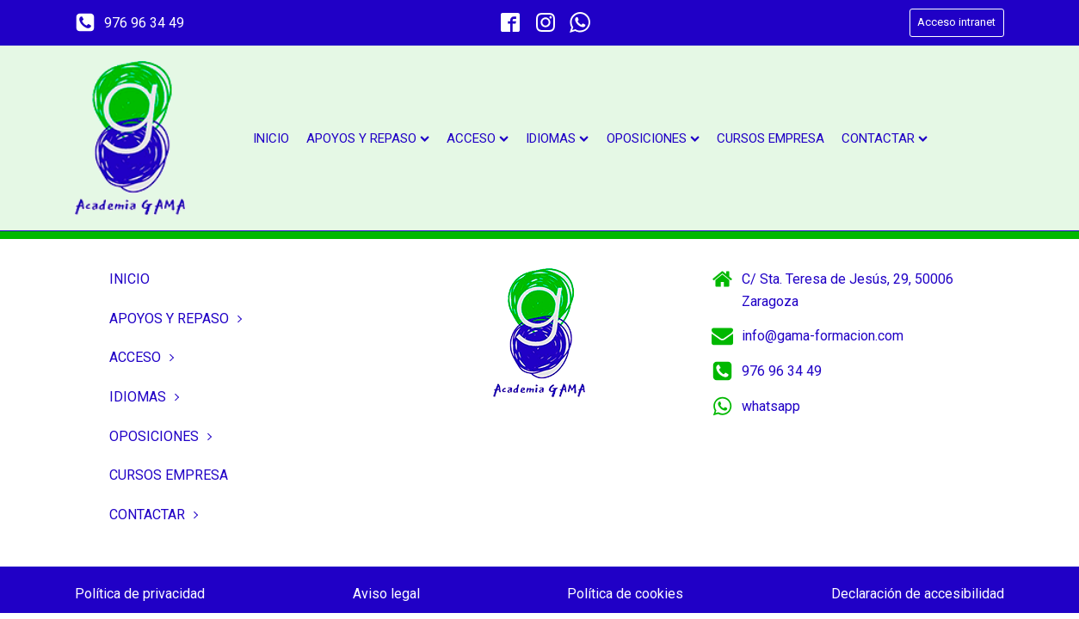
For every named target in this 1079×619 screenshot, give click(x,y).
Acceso (478, 138)
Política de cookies (625, 593)
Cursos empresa (770, 138)
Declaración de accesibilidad (917, 593)
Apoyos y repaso (367, 138)
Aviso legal (386, 593)
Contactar (885, 138)
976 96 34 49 (144, 23)
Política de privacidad (140, 593)
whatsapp (771, 406)
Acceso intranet (956, 21)
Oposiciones (653, 138)
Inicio (271, 138)
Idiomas (557, 138)
